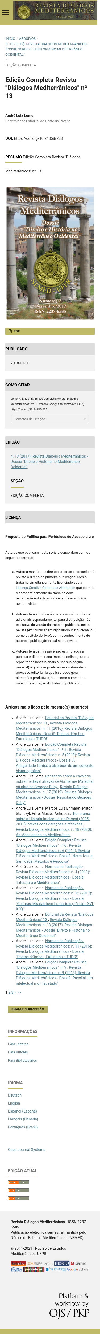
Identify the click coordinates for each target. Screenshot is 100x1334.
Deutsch (15, 1095)
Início (10, 39)
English (14, 1103)
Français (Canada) (23, 1119)
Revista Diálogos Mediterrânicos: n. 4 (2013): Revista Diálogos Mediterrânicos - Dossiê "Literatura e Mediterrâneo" (53, 877)
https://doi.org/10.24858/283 (38, 138)
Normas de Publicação (64, 866)
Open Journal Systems (26, 1150)
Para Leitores (18, 1044)
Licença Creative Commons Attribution (45, 588)
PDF (16, 331)
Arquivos (27, 39)
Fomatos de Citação (29, 419)
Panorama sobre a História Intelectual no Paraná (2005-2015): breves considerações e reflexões (53, 818)
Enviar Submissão (27, 1009)
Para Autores (18, 1052)
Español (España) (22, 1111)
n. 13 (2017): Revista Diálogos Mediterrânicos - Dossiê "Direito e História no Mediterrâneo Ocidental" (47, 49)
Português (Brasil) (23, 1127)
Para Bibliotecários (22, 1060)
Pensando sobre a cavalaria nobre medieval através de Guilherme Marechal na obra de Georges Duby (54, 781)
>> (19, 992)
